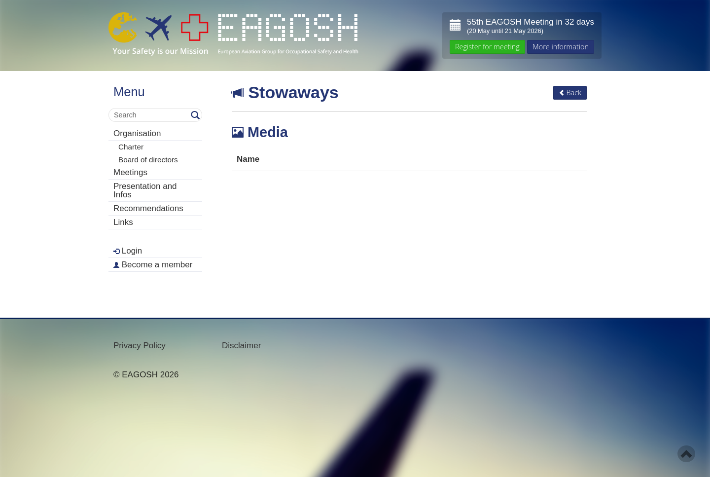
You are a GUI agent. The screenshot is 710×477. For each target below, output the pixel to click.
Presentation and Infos (145, 190)
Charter (130, 147)
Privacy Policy (139, 345)
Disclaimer (241, 345)
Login (127, 251)
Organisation (137, 133)
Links (123, 222)
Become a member (152, 264)
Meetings (130, 172)
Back (570, 92)
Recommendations (148, 208)
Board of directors (148, 159)
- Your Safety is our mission (233, 34)
